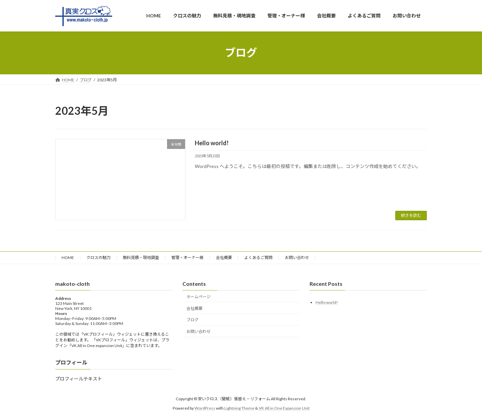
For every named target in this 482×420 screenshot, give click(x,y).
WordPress (204, 408)
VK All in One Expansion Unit (284, 408)
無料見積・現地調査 (141, 257)
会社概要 (224, 257)
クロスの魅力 (98, 257)
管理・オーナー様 (187, 257)
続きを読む (411, 215)
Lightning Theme (239, 408)
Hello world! (212, 143)
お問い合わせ (297, 257)
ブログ (192, 320)
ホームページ (198, 296)
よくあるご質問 (258, 257)
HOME (68, 257)
